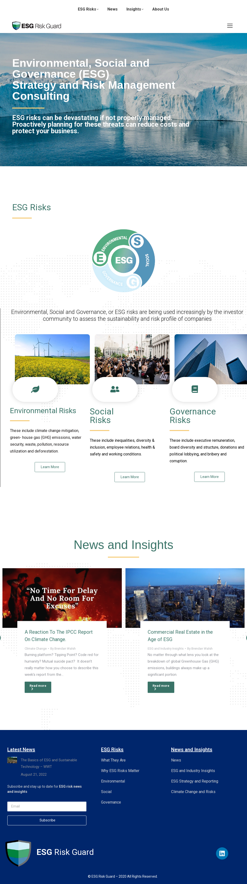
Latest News (21, 749)
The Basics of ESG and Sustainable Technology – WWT (49, 763)
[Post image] (62, 715)
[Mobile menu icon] (230, 26)
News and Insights (191, 749)
